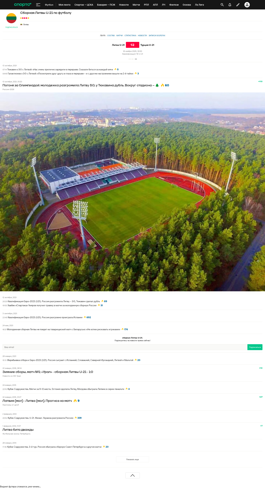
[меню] (38, 5)
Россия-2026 (8, 89)
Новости (142, 35)
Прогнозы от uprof (11, 405)
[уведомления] (230, 5)
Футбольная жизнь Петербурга (16, 433)
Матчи (119, 35)
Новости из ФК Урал (12, 376)
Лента (102, 35)
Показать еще (132, 459)
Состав (111, 35)
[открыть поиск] (222, 5)
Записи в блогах (157, 35)
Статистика (130, 35)
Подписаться (11, 27)
